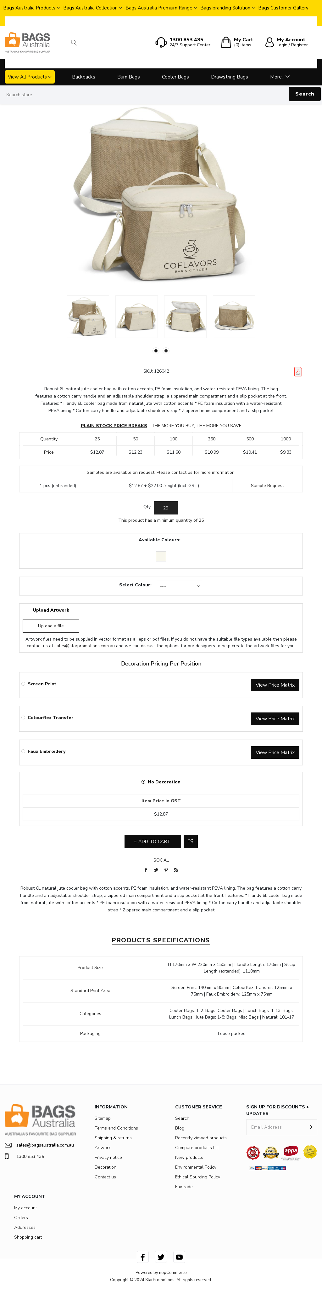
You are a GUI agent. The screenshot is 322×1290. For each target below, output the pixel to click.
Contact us (105, 1177)
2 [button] (166, 351)
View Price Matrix (275, 685)
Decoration (105, 1167)
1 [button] (156, 351)
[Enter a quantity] (166, 507)
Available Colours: (159, 540)
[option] (88, 316)
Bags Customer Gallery (283, 8)
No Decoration (164, 782)
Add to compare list (191, 841)
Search (304, 93)
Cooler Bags (175, 76)
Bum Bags (128, 76)
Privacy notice (108, 1157)
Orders (21, 1218)
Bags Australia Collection (90, 8)
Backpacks (83, 76)
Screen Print (42, 684)
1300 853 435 (24, 1156)
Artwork (103, 1148)
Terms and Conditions (116, 1128)
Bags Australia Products (29, 8)
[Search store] (161, 94)
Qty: (147, 507)
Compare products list (197, 1148)
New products (189, 1157)
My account (25, 1208)
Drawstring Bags (229, 76)
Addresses (25, 1227)
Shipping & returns (113, 1138)
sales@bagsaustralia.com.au (39, 1145)
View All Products (27, 77)
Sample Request (267, 486)
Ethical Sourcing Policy (197, 1177)
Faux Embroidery (46, 751)
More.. (277, 76)
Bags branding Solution (225, 8)
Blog (179, 1128)
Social (161, 860)
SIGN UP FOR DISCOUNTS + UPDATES (277, 1110)
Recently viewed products (201, 1138)
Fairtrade (184, 1187)
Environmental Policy (195, 1167)
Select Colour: (135, 585)
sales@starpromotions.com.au (84, 646)
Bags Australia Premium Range (158, 8)
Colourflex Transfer (51, 718)
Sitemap (103, 1118)
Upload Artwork (51, 610)
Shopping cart (28, 1237)
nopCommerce (172, 1272)
